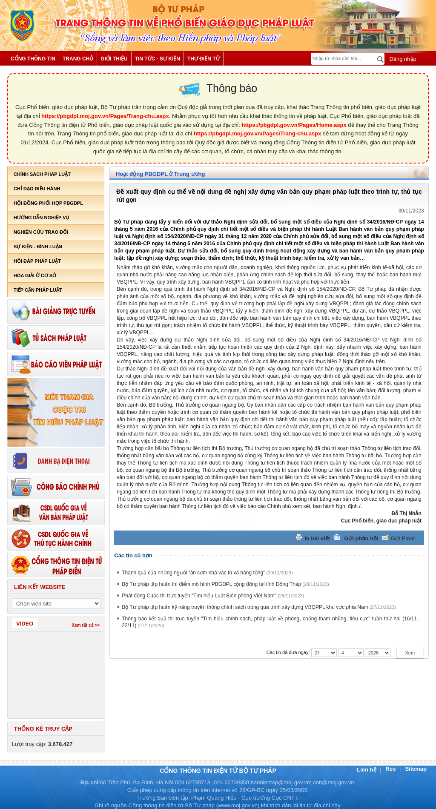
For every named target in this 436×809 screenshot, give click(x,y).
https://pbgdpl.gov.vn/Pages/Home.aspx (294, 125)
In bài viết (317, 538)
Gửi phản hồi (361, 538)
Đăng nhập (402, 59)
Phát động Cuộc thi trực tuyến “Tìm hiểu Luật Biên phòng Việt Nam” (199, 596)
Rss (391, 769)
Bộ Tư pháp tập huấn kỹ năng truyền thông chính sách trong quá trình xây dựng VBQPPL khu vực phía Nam (245, 607)
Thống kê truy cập (43, 729)
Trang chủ (78, 59)
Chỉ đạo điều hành (37, 188)
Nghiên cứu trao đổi (41, 232)
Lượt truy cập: (42, 744)
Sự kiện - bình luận (38, 246)
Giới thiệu (113, 59)
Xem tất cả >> (86, 625)
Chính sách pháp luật (42, 174)
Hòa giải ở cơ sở (35, 275)
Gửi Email (403, 538)
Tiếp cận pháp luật (38, 290)
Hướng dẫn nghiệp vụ (41, 217)
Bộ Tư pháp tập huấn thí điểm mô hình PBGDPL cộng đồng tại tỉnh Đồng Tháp (211, 584)
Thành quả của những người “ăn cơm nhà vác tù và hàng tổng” (193, 573)
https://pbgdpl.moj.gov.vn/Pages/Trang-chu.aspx (105, 116)
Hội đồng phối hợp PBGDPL (48, 203)
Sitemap (416, 769)
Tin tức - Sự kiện (157, 59)
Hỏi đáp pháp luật (37, 261)
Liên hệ (367, 769)
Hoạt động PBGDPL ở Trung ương (160, 174)
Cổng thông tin (33, 59)
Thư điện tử (203, 59)
